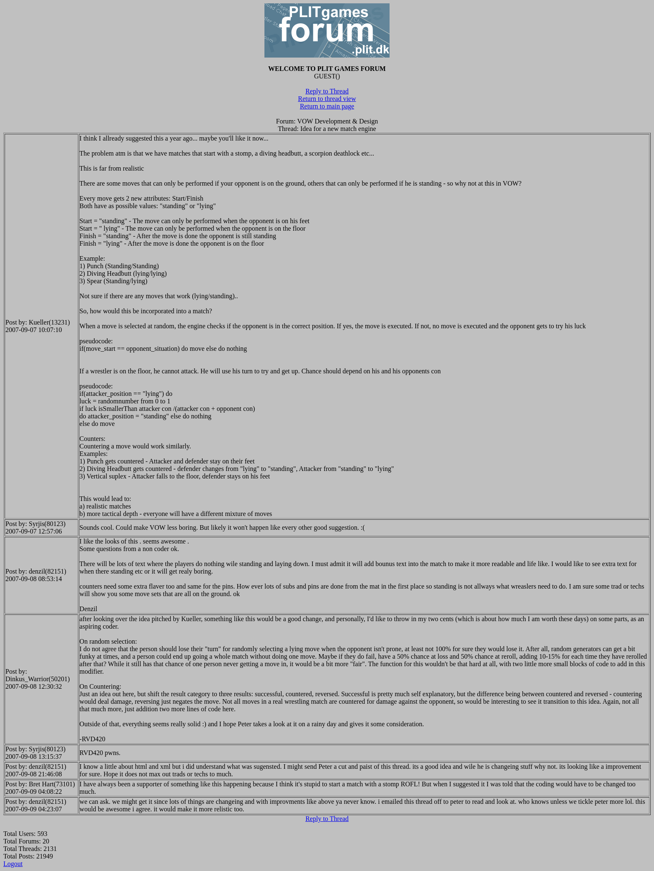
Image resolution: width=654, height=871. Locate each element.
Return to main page (327, 106)
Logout (13, 863)
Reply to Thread (327, 91)
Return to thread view (327, 98)
